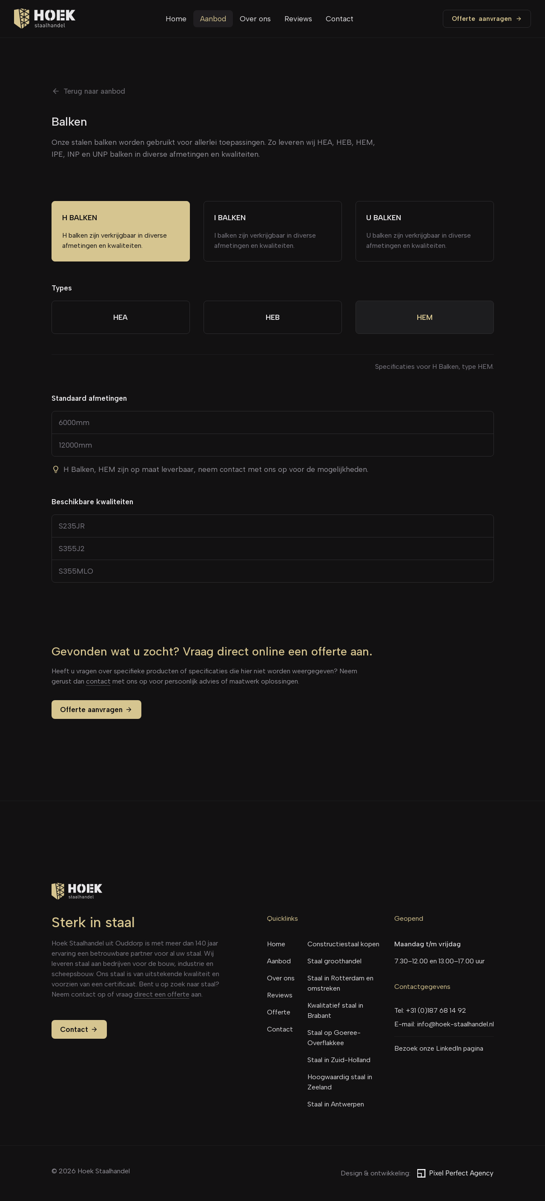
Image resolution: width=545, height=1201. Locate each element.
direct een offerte (161, 994)
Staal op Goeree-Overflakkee (334, 1038)
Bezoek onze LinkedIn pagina (438, 1048)
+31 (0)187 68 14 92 (436, 1010)
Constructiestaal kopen (343, 944)
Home (176, 18)
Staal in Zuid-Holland (338, 1060)
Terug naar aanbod (88, 91)
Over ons (255, 18)
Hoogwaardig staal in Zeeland (339, 1082)
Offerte (487, 19)
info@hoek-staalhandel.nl (455, 1024)
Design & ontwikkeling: (417, 1173)
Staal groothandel (334, 961)
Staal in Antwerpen (335, 1104)
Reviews (298, 18)
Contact (339, 18)
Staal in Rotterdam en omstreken (340, 983)
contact (98, 681)
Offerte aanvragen (96, 709)
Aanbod (213, 18)
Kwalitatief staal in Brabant (335, 1010)
